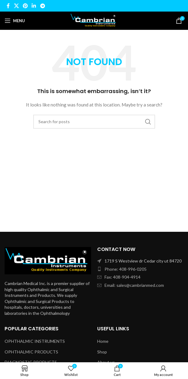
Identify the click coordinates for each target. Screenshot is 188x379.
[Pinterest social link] (25, 5)
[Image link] (48, 260)
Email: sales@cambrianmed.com (134, 285)
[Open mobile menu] (15, 21)
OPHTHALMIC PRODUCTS (31, 351)
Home (102, 341)
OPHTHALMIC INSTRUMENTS (35, 341)
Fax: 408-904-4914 (122, 277)
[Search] (94, 122)
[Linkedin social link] (34, 5)
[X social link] (16, 5)
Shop (102, 351)
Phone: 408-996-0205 (126, 269)
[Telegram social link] (42, 5)
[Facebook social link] (8, 5)
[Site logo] (94, 20)
